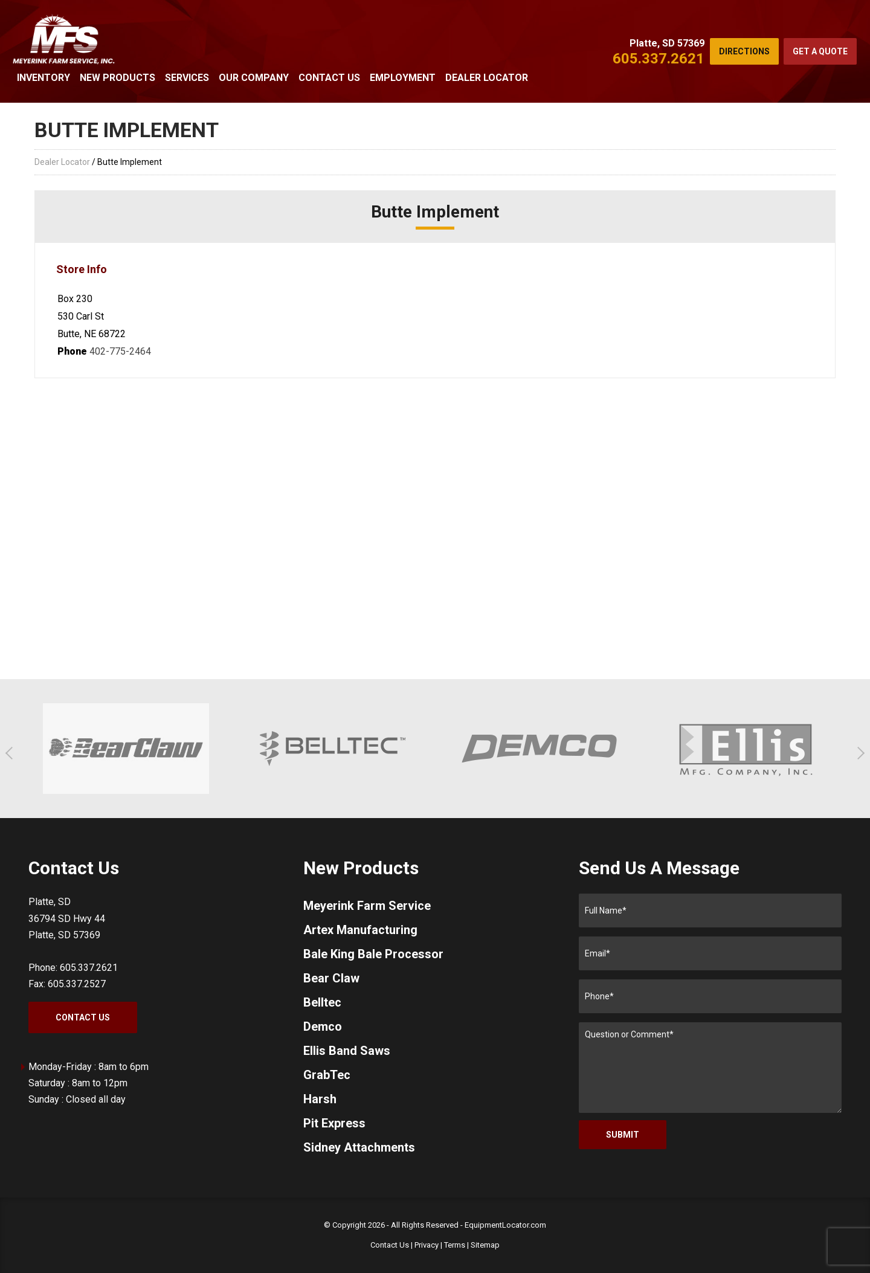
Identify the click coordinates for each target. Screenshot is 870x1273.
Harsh (320, 1099)
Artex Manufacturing (360, 930)
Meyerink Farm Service (367, 905)
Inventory (43, 77)
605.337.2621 (658, 58)
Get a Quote (820, 51)
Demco (322, 1026)
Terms (454, 1244)
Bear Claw (331, 978)
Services (187, 77)
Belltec (322, 1002)
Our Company (254, 77)
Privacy (426, 1244)
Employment (403, 77)
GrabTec (326, 1075)
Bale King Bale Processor (373, 954)
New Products (117, 77)
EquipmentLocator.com (505, 1224)
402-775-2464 (120, 351)
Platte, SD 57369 (667, 43)
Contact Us (329, 77)
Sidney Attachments (359, 1147)
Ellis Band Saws (346, 1050)
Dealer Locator (486, 77)
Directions (744, 51)
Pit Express (334, 1123)
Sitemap (485, 1244)
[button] (11, 753)
